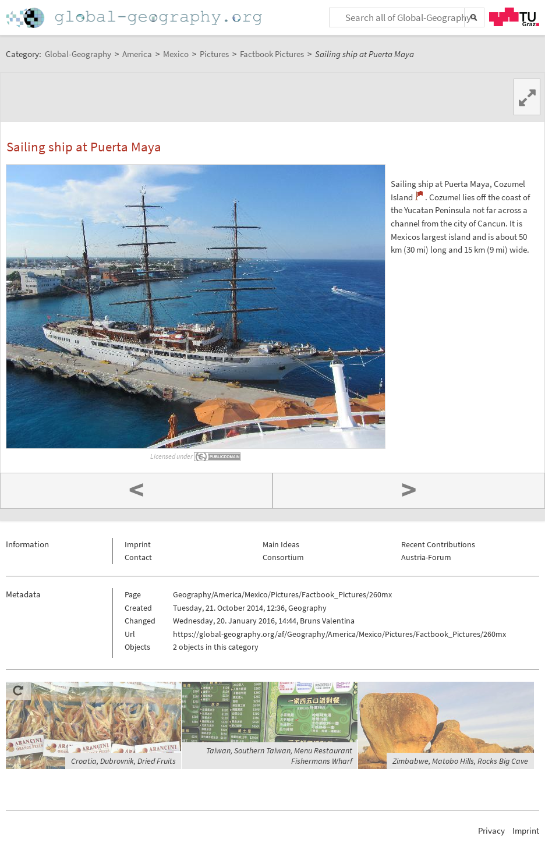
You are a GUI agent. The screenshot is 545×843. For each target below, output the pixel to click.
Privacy (491, 830)
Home (135, 18)
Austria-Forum (426, 557)
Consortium (283, 557)
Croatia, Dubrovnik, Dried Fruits (123, 761)
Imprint (138, 544)
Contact (138, 557)
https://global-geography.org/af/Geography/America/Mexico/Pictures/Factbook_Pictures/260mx (339, 634)
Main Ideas (281, 544)
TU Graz (514, 17)
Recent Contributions (438, 544)
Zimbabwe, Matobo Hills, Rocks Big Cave (460, 761)
